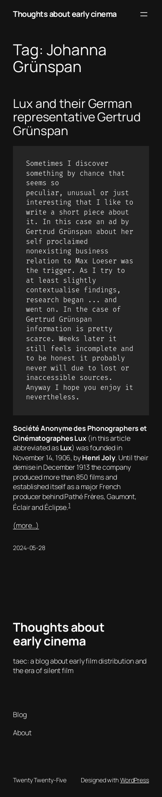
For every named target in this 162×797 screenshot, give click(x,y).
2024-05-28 (29, 548)
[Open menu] (144, 14)
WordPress (134, 780)
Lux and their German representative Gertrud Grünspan (77, 117)
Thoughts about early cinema (65, 14)
